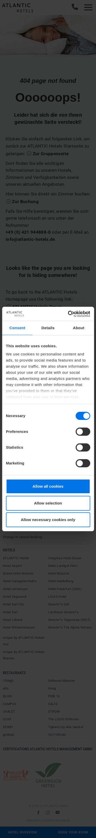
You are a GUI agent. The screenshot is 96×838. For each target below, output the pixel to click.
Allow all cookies (48, 486)
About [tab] (78, 328)
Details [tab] (48, 328)
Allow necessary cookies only (48, 519)
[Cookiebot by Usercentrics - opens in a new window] (68, 314)
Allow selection (48, 503)
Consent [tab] (17, 328)
